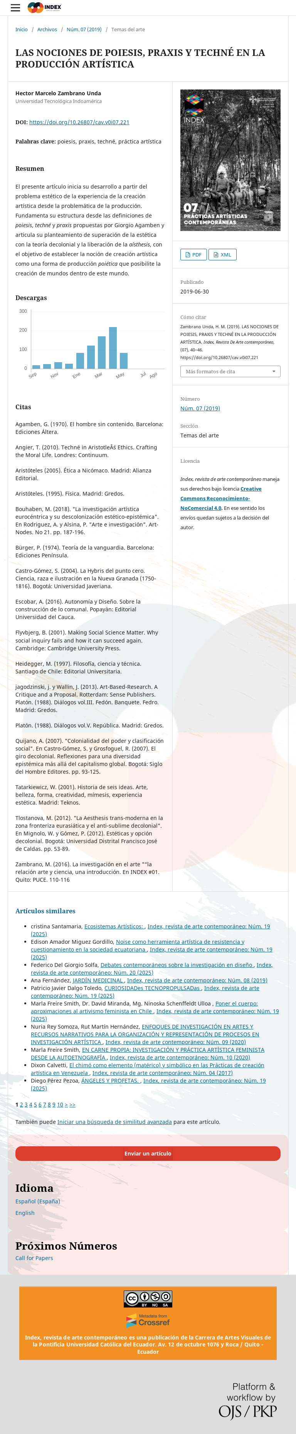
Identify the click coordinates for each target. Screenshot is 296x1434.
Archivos (47, 29)
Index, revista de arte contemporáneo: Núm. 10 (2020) (180, 1057)
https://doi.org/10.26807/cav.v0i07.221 (79, 122)
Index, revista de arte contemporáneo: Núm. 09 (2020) (176, 1042)
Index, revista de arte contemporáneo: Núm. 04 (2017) (162, 1072)
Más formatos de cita (210, 371)
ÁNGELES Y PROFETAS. (110, 1080)
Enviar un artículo (148, 1153)
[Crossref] (148, 1320)
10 (60, 1104)
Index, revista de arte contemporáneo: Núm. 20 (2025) (152, 968)
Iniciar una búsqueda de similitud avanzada (114, 1121)
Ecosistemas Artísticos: (114, 926)
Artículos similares (45, 911)
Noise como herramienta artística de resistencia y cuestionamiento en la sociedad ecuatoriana (137, 945)
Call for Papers (34, 1258)
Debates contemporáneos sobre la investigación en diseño (177, 964)
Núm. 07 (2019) (84, 29)
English (25, 1212)
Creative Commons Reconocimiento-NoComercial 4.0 (221, 498)
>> (72, 1104)
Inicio (21, 29)
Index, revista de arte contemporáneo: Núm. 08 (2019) (197, 980)
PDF (196, 254)
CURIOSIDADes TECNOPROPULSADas (152, 988)
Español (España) (37, 1201)
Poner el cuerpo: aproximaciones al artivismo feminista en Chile (144, 1007)
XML (225, 254)
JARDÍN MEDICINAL (98, 980)
